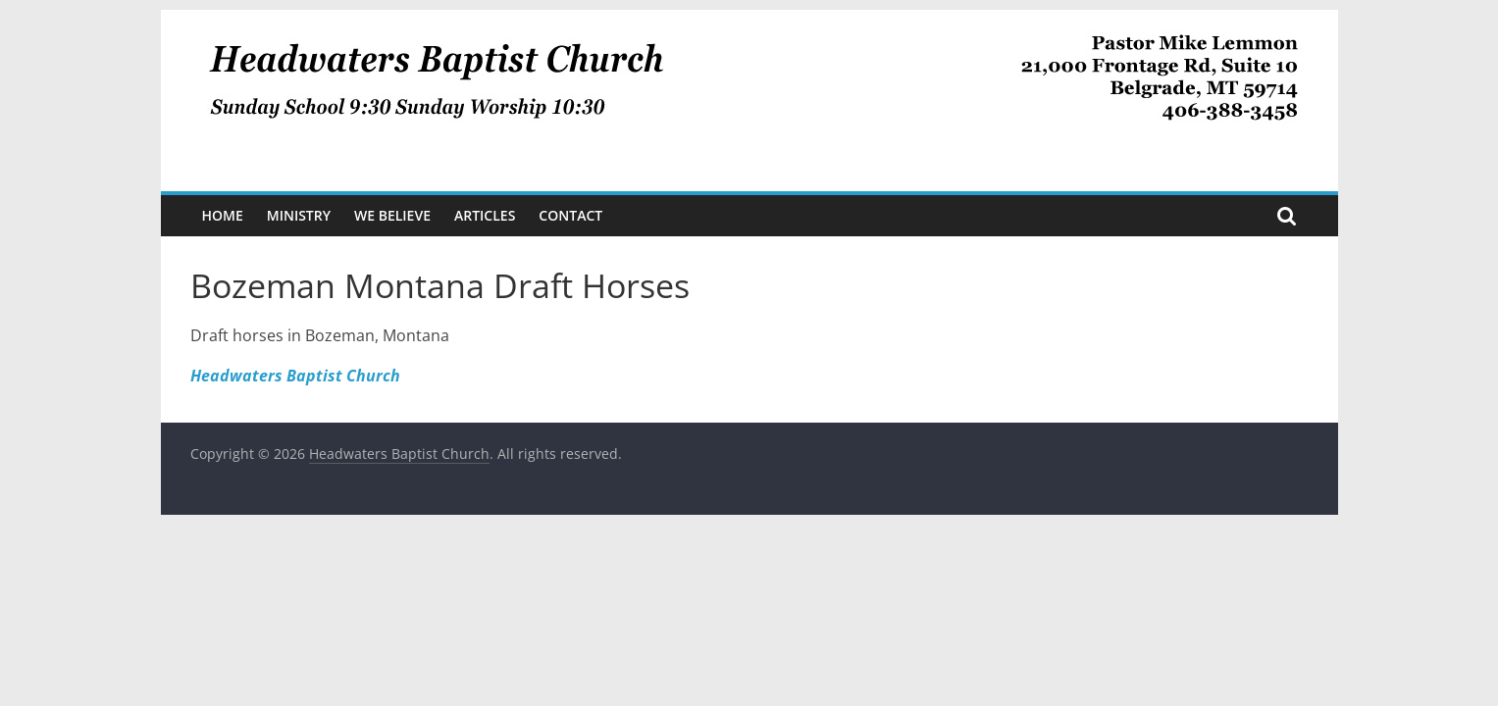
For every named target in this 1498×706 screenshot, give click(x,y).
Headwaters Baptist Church (295, 375)
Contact (570, 215)
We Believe (392, 215)
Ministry (299, 215)
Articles (484, 215)
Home (222, 215)
